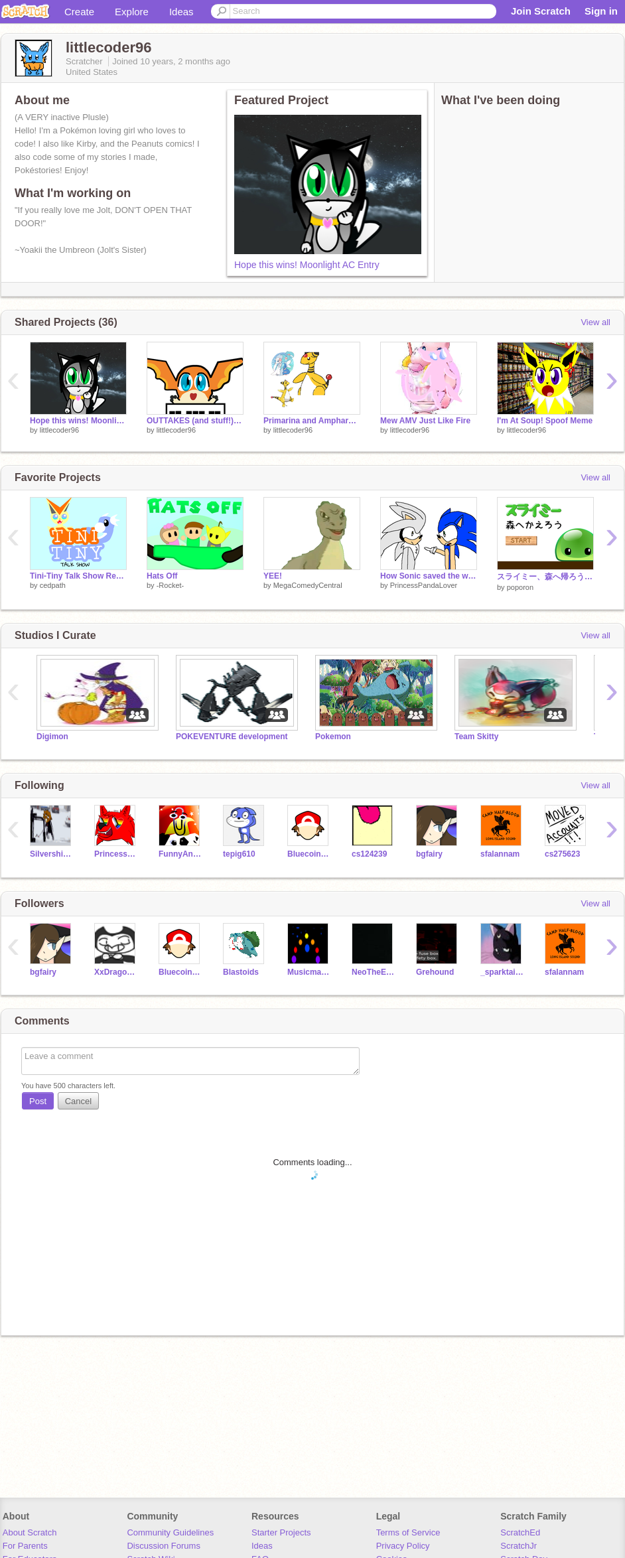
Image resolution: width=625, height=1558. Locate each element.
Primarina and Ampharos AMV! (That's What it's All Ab (311, 420)
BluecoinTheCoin (309, 854)
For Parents (25, 1546)
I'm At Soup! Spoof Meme (544, 420)
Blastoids (241, 972)
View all (595, 322)
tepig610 (239, 854)
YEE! (272, 576)
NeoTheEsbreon (374, 972)
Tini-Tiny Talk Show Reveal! (78, 576)
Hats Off (162, 576)
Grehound (435, 972)
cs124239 (369, 854)
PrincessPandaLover (424, 585)
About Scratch (30, 1532)
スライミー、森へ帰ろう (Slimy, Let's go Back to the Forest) (545, 576)
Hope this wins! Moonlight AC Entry (307, 264)
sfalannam (500, 854)
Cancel (78, 1101)
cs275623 (562, 854)
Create (79, 11)
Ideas (181, 11)
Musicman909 (309, 972)
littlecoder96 (59, 430)
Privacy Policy (403, 1546)
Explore (132, 11)
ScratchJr (518, 1546)
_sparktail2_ (502, 972)
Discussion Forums (163, 1546)
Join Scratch (541, 11)
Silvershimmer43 (52, 854)
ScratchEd (520, 1532)
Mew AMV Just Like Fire (425, 420)
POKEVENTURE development (231, 736)
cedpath (53, 585)
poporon (520, 587)
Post (37, 1101)
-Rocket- (170, 585)
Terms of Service (408, 1532)
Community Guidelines (170, 1532)
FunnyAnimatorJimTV (181, 854)
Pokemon (333, 736)
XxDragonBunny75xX (116, 972)
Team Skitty (476, 736)
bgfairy (429, 854)
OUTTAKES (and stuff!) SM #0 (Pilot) (195, 420)
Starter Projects (281, 1532)
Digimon (52, 736)
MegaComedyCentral (307, 585)
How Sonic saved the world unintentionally (428, 576)
